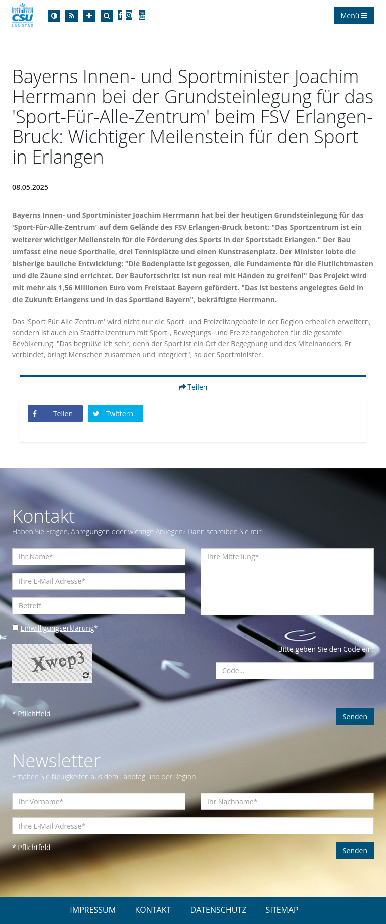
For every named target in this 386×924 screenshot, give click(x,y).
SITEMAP (282, 909)
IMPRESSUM (93, 909)
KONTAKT (153, 909)
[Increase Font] (89, 16)
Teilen (193, 387)
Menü (354, 15)
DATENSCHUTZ (218, 909)
